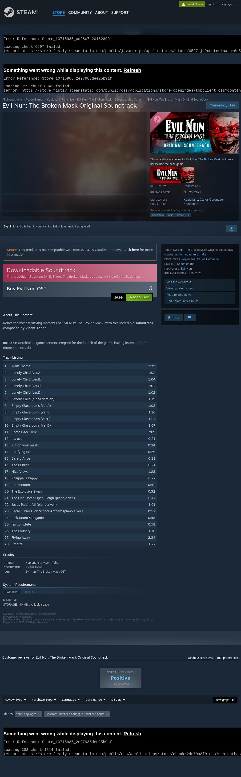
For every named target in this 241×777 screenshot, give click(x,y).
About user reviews (200, 663)
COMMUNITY (80, 12)
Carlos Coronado (211, 205)
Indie (170, 220)
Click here (131, 255)
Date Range (93, 712)
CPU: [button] (207, 726)
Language (69, 712)
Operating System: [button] (183, 726)
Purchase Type (42, 712)
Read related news (178, 300)
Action (180, 220)
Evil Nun (186, 274)
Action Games (34, 105)
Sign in (8, 232)
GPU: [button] (223, 726)
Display (116, 712)
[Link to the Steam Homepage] (24, 16)
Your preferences (228, 663)
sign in (211, 4)
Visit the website (179, 287)
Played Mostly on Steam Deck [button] (144, 726)
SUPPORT (120, 12)
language (226, 4)
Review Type (13, 712)
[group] (120, 730)
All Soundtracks (12, 105)
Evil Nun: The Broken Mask (94, 105)
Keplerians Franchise (60, 105)
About (101, 12)
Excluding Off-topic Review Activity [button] (73, 726)
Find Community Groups (182, 306)
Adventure (158, 220)
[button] (139, 303)
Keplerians (191, 205)
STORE (58, 12)
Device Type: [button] (12, 732)
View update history (179, 294)
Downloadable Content (129, 105)
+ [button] (188, 220)
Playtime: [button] (110, 726)
